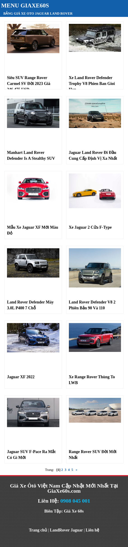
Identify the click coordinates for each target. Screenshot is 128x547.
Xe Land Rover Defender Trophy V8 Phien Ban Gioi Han (92, 83)
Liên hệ (92, 530)
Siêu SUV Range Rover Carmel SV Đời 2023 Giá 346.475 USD (28, 83)
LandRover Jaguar (66, 530)
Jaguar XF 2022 (21, 377)
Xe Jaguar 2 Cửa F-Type (90, 227)
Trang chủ (38, 530)
